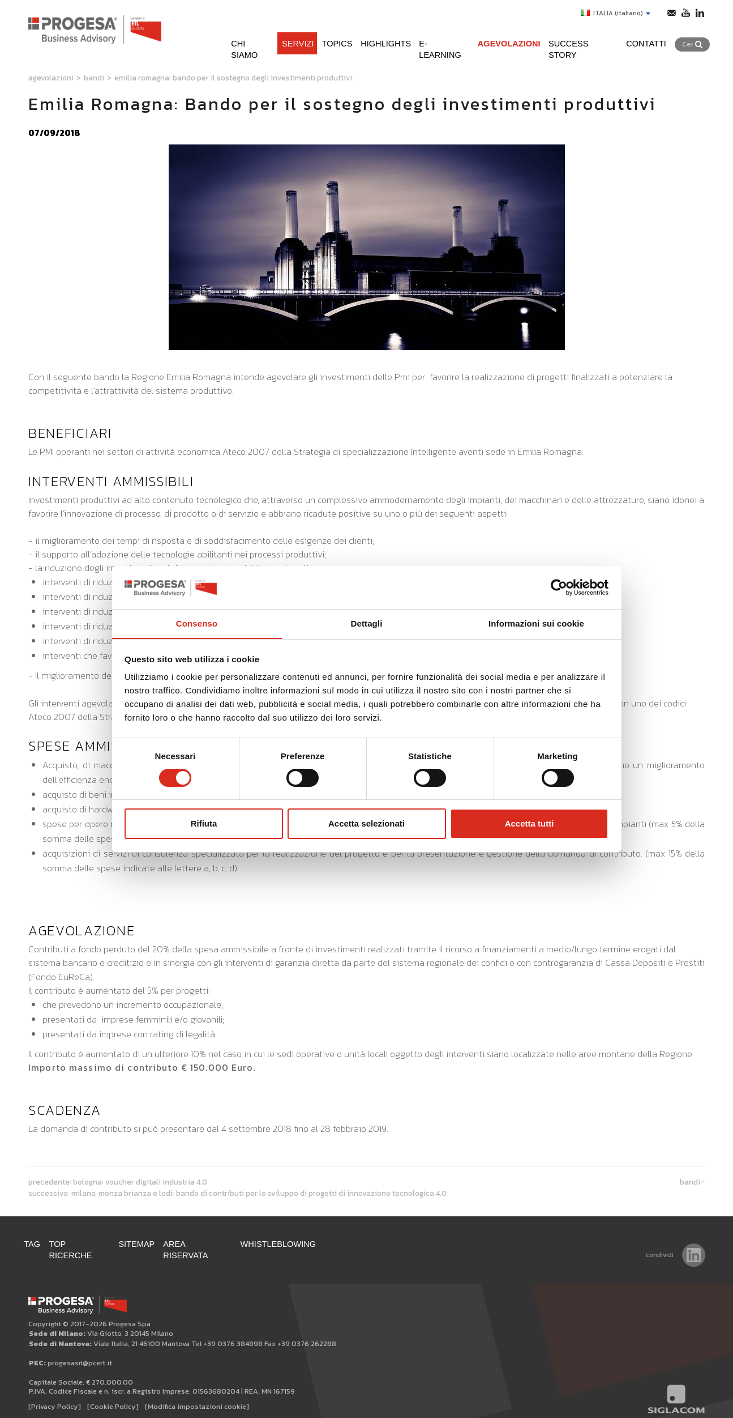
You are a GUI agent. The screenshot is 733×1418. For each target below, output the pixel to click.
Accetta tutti (529, 824)
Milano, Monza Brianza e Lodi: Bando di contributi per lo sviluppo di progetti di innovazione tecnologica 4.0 (259, 1193)
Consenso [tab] (196, 623)
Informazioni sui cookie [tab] (536, 623)
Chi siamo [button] (217, 39)
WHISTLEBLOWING (308, 1245)
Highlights (366, 39)
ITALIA (612, 13)
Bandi (94, 77)
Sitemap (153, 1245)
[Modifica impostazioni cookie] (197, 1396)
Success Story (584, 39)
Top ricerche (90, 1245)
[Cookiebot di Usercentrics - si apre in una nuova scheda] (558, 586)
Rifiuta (204, 824)
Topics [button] (313, 39)
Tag (37, 1245)
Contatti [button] (653, 39)
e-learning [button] (431, 39)
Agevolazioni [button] (502, 39)
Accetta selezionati (366, 824)
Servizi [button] (268, 39)
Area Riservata (219, 1245)
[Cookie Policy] (113, 1396)
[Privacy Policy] (54, 1396)
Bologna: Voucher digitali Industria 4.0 (140, 1181)
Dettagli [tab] (367, 623)
